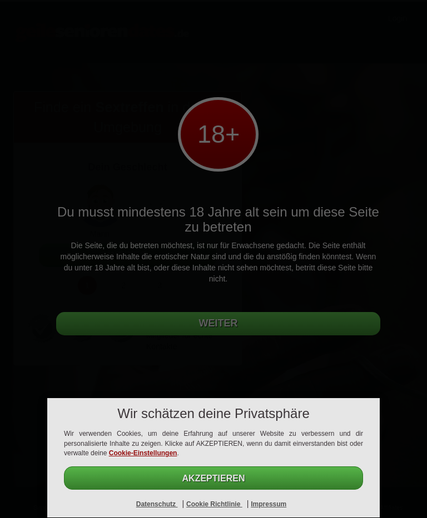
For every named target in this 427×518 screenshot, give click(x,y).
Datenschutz (157, 504)
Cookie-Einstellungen (143, 453)
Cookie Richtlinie (214, 504)
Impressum (268, 504)
